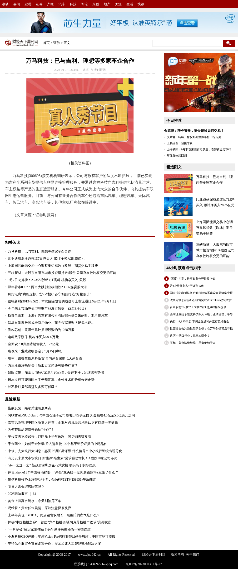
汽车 (62, 4)
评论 (84, 4)
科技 (73, 4)
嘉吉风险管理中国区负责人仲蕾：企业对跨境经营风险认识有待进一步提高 (63, 422)
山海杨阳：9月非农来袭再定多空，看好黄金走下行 (199, 149)
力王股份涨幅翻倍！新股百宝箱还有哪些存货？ (43, 365)
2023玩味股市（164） (24, 494)
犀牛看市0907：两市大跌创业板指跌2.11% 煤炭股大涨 (47, 287)
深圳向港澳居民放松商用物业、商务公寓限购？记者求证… (51, 323)
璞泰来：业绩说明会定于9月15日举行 (35, 351)
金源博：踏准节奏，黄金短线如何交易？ (194, 131)
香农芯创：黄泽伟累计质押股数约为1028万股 (41, 330)
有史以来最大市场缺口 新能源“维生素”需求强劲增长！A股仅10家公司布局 (62, 458)
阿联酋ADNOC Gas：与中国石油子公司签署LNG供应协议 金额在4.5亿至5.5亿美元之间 (71, 415)
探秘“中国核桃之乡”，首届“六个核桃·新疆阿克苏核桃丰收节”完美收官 (59, 522)
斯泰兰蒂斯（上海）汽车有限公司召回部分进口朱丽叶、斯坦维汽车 (58, 315)
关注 (118, 4)
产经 (50, 4)
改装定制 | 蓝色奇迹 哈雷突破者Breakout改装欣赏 (201, 300)
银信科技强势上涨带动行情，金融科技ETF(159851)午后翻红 (52, 479)
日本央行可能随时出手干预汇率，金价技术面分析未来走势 (51, 380)
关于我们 (192, 554)
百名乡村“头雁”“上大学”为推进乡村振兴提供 (198, 307)
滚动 (5, 4)
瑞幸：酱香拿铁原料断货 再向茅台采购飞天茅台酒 (45, 358)
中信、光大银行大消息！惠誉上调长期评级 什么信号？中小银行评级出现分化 (65, 451)
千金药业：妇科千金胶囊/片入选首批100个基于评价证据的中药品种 (57, 444)
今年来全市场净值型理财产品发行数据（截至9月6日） (48, 308)
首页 (46, 43)
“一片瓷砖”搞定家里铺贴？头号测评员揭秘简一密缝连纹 (49, 529)
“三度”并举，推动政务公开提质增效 (192, 278)
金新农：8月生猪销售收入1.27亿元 (33, 344)
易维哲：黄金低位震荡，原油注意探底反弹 (39, 508)
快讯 (141, 4)
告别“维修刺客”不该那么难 (187, 285)
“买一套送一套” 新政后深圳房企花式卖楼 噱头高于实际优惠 (52, 465)
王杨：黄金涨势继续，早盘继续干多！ (194, 342)
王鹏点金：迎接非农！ (181, 143)
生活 (129, 4)
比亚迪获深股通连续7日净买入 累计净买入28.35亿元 (46, 258)
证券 (39, 4)
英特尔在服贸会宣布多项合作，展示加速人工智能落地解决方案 (54, 543)
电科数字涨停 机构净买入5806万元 (33, 337)
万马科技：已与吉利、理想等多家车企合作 (39, 251)
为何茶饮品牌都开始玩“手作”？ (31, 429)
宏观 (28, 4)
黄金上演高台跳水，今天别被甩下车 (34, 501)
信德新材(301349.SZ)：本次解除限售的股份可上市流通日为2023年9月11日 (62, 301)
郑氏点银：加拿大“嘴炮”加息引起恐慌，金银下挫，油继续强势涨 (56, 372)
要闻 (16, 4)
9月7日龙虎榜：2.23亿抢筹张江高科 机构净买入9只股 (47, 280)
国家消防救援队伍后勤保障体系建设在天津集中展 (201, 293)
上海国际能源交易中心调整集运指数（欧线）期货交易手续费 (53, 266)
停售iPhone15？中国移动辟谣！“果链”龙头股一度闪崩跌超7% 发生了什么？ (63, 472)
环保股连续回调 (177, 155)
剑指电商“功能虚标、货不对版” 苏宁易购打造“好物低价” (49, 294)
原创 (95, 4)
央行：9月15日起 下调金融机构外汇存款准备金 (199, 321)
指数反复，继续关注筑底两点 (29, 408)
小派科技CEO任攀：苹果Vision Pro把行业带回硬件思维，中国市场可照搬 (61, 536)
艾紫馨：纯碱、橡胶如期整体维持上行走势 (194, 137)
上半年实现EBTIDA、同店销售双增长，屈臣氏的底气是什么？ (54, 515)
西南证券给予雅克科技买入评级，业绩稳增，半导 (201, 314)
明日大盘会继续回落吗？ (26, 486)
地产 (107, 4)
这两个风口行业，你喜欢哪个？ (190, 335)
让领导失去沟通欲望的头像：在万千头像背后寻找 (201, 328)
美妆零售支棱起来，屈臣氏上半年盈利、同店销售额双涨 (49, 437)
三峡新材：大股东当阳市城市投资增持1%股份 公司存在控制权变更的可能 (62, 273)
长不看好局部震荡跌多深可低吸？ (33, 387)
